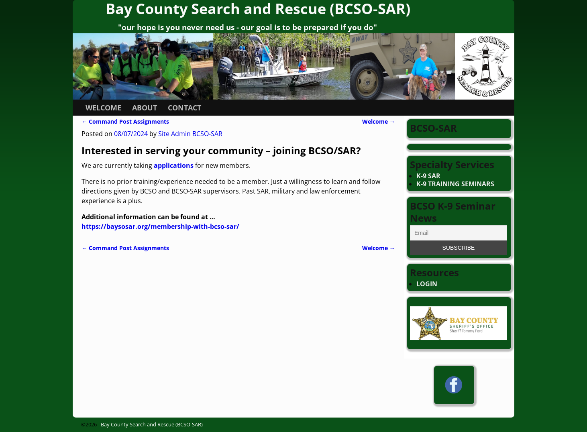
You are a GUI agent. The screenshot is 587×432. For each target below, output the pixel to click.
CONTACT (184, 107)
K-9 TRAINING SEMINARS (455, 183)
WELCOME (103, 107)
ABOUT (144, 107)
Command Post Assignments (125, 121)
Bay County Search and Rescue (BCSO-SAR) (152, 424)
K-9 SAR (428, 175)
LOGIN (426, 283)
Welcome (378, 121)
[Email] (458, 232)
